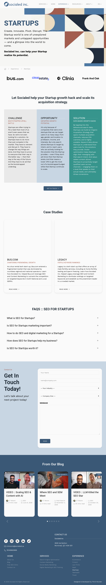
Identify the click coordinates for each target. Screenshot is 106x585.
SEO (24, 500)
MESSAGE (44, 403)
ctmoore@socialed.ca (15, 546)
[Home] (5, 69)
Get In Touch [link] (53, 188)
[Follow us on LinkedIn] (23, 541)
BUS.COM (12, 259)
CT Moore (12, 500)
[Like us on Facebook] (6, 541)
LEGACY (62, 259)
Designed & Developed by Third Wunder (88, 582)
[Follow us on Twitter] (17, 541)
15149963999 (12, 550)
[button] (43, 4)
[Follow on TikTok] (29, 541)
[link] (53, 100)
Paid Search (61, 500)
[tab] (47, 521)
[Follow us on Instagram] (12, 541)
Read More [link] (14, 289)
